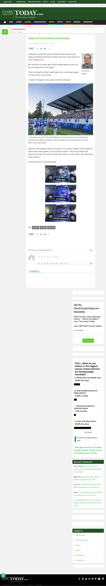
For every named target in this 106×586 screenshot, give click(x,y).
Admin (30, 584)
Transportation (39, 23)
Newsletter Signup (20, 1)
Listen (7, 27)
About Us (45, 1)
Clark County (51, 227)
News (11, 23)
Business (77, 23)
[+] (67, 263)
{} (64, 263)
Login (91, 250)
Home (12, 32)
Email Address (79, 330)
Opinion (19, 23)
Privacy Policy (38, 584)
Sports (52, 23)
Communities (88, 23)
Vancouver (35, 227)
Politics (27, 23)
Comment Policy (72, 1)
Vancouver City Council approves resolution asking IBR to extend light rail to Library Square (88, 469)
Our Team (52, 1)
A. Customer (77, 500)
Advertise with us (62, 1)
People (60, 23)
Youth (68, 23)
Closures (18, 27)
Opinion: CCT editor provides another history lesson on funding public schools (88, 450)
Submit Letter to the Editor (34, 1)
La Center (43, 227)
